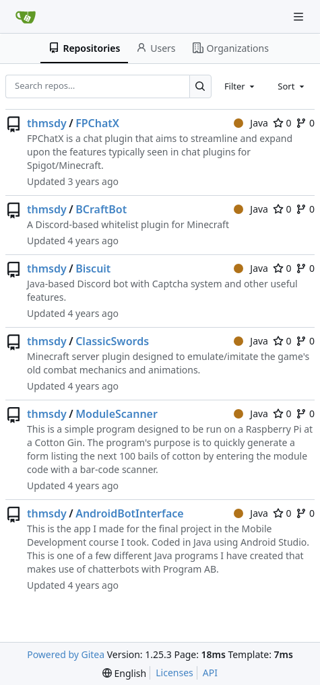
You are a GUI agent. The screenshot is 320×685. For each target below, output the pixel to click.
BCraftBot (101, 209)
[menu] (124, 673)
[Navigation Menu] (299, 16)
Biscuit (92, 268)
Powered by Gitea (65, 654)
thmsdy (47, 123)
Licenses (174, 672)
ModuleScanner (116, 414)
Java (251, 122)
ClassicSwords (112, 341)
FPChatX (97, 123)
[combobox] (240, 86)
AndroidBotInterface (129, 513)
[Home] (25, 17)
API (210, 672)
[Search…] (200, 86)
